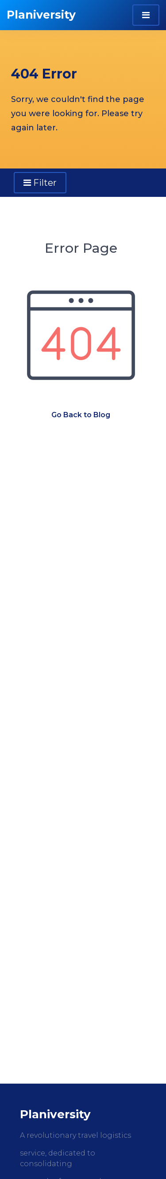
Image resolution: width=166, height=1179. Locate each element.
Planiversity (41, 14)
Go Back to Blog (80, 415)
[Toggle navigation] (145, 15)
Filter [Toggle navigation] (40, 182)
